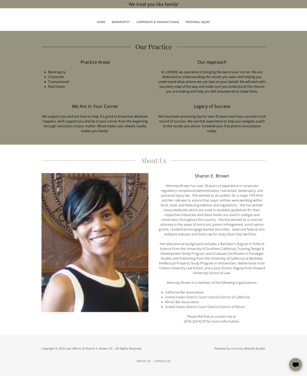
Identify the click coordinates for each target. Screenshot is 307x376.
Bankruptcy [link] (121, 22)
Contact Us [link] (162, 361)
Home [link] (101, 22)
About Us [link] (144, 361)
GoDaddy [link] (237, 348)
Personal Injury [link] (198, 22)
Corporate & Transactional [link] (157, 22)
